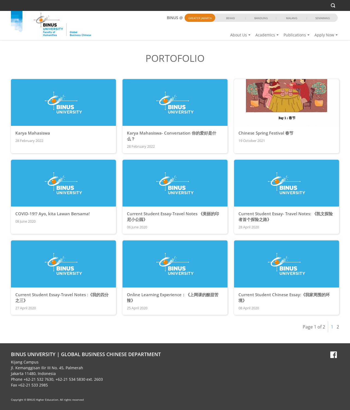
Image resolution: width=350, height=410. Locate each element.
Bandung (261, 18)
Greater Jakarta (200, 18)
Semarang (322, 18)
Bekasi (230, 18)
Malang (291, 18)
